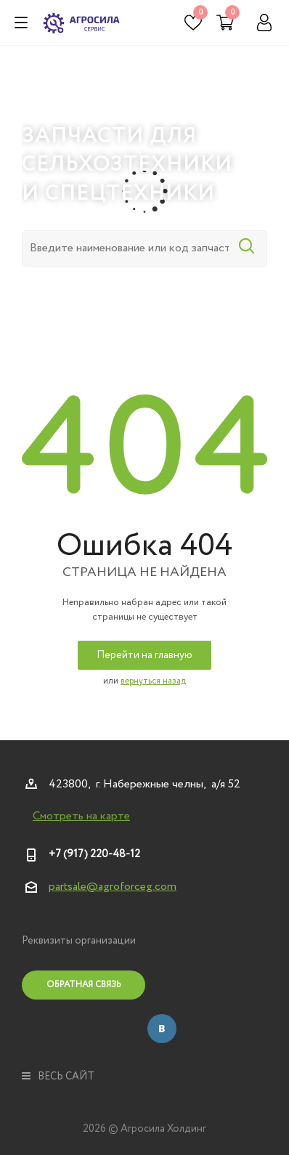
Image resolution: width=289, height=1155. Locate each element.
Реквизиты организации (79, 940)
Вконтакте (161, 1028)
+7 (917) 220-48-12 (94, 854)
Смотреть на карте (81, 816)
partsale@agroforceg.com (112, 886)
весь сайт (58, 1076)
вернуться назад (153, 681)
